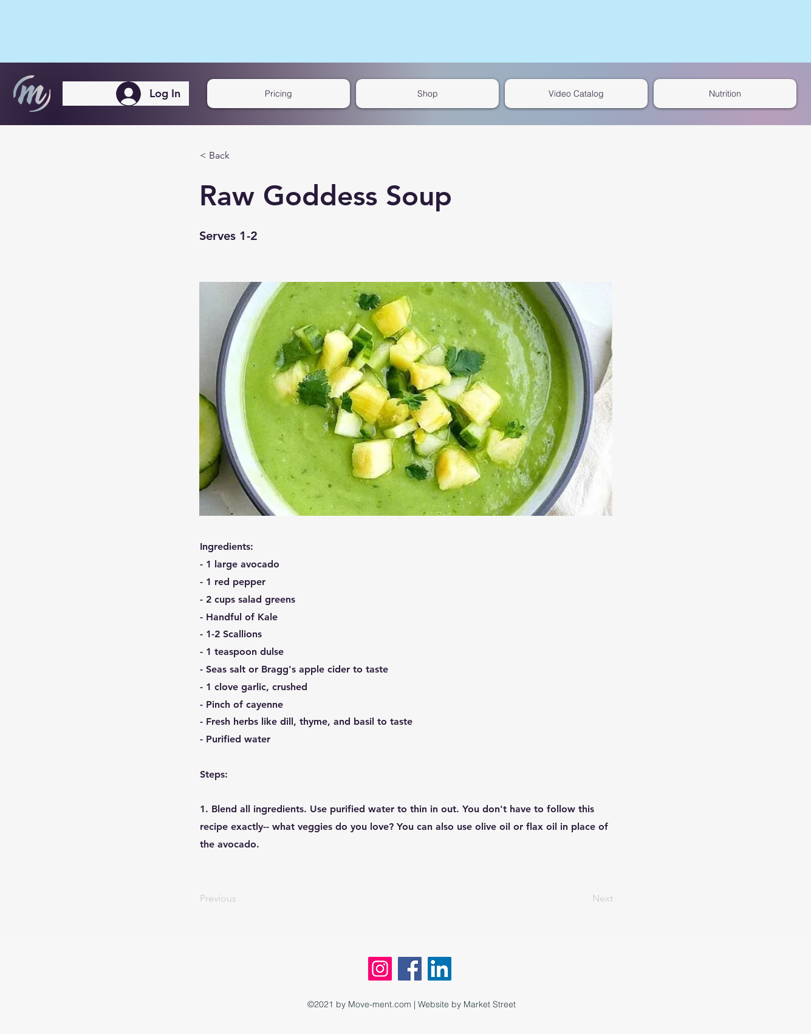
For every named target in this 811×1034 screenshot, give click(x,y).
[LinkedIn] (439, 969)
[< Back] (240, 155)
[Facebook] (410, 969)
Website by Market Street (467, 1004)
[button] (576, 93)
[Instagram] (380, 969)
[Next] (582, 899)
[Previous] (240, 899)
